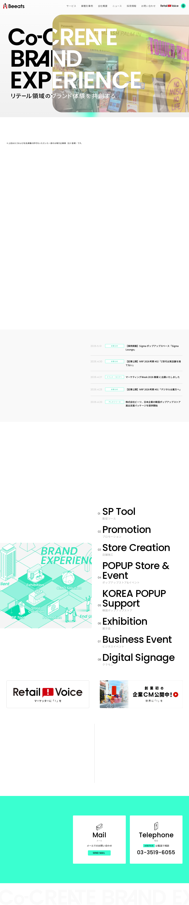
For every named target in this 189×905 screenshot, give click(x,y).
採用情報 (131, 5)
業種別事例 (87, 5)
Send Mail (99, 853)
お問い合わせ (148, 5)
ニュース (117, 5)
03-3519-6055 (156, 852)
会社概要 (103, 5)
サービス (71, 5)
